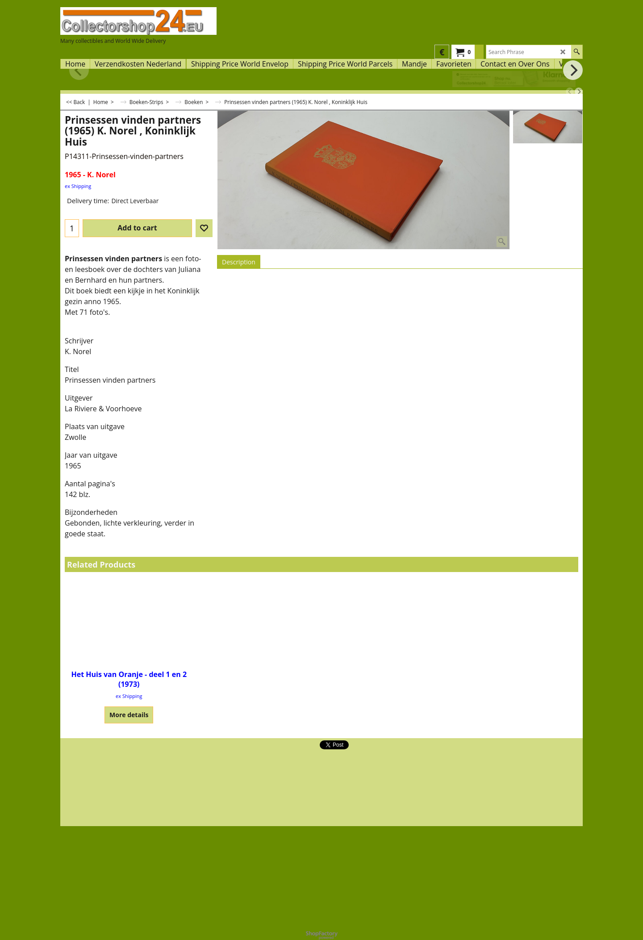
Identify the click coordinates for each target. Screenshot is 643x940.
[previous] (570, 92)
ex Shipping (78, 186)
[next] (579, 92)
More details (128, 714)
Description (238, 262)
